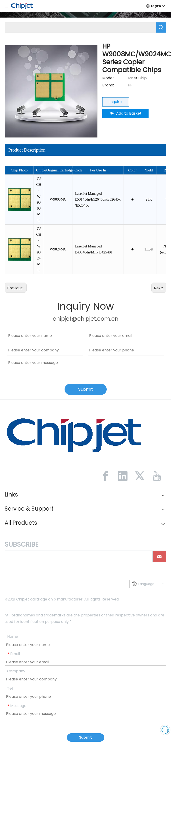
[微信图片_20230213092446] (74, 435)
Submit (85, 389)
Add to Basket (129, 113)
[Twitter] (139, 476)
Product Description (27, 149)
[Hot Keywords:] (161, 27)
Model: (108, 78)
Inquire (115, 101)
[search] (77, 556)
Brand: (108, 85)
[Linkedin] (122, 476)
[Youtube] (157, 476)
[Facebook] (105, 476)
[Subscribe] (159, 556)
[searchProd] (80, 27)
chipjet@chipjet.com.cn (85, 319)
